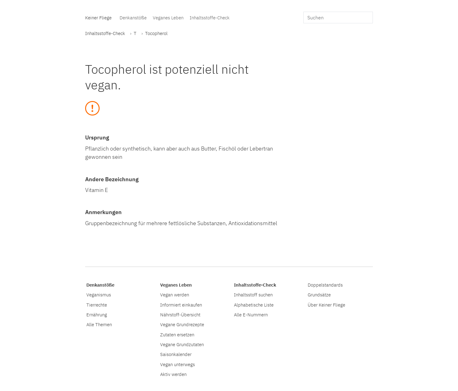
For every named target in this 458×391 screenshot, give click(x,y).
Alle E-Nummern (251, 314)
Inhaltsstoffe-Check (210, 17)
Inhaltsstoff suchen (253, 294)
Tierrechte (96, 305)
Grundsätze (319, 294)
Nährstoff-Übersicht (180, 314)
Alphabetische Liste (254, 305)
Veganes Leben (168, 17)
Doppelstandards (325, 285)
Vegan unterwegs (177, 364)
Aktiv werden (173, 374)
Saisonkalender (175, 354)
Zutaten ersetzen (177, 334)
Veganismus (98, 294)
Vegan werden (174, 294)
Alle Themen (99, 324)
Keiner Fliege (98, 17)
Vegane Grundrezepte (182, 324)
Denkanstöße (133, 17)
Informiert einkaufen (181, 305)
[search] (338, 17)
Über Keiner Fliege (326, 305)
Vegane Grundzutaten (182, 344)
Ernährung (96, 314)
